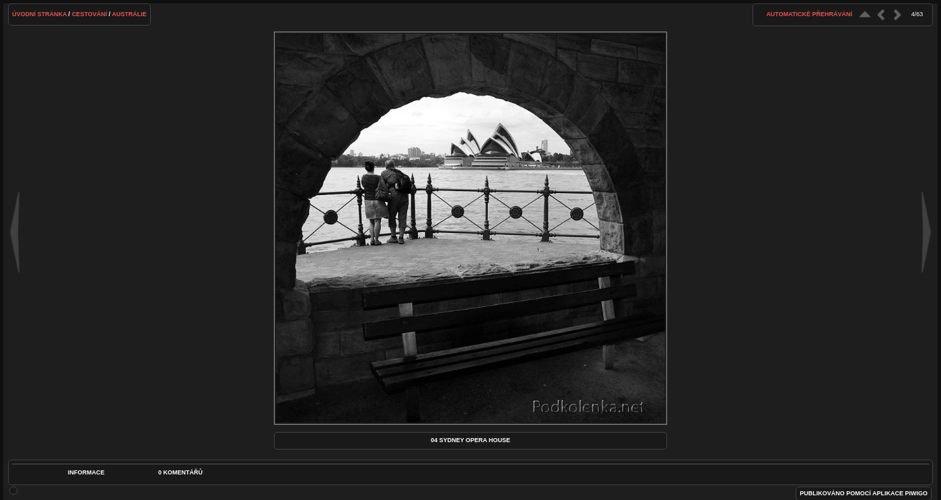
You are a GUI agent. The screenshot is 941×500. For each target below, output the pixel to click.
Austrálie (129, 14)
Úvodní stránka (39, 14)
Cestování (89, 14)
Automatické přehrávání (809, 14)
